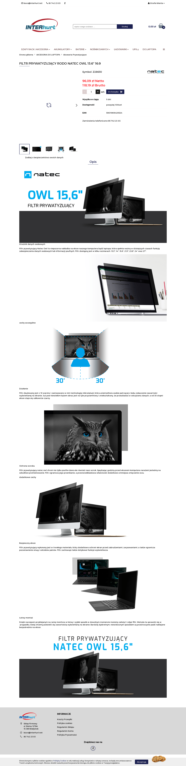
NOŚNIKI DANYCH (100, 49)
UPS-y (136, 49)
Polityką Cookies (59, 761)
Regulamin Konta (65, 731)
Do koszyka (115, 92)
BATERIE (81, 49)
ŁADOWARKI (121, 49)
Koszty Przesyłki (64, 719)
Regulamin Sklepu (65, 727)
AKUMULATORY (63, 49)
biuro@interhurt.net (33, 733)
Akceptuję (141, 762)
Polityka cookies (64, 723)
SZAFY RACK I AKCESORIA (35, 49)
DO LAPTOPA (149, 49)
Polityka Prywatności (67, 735)
